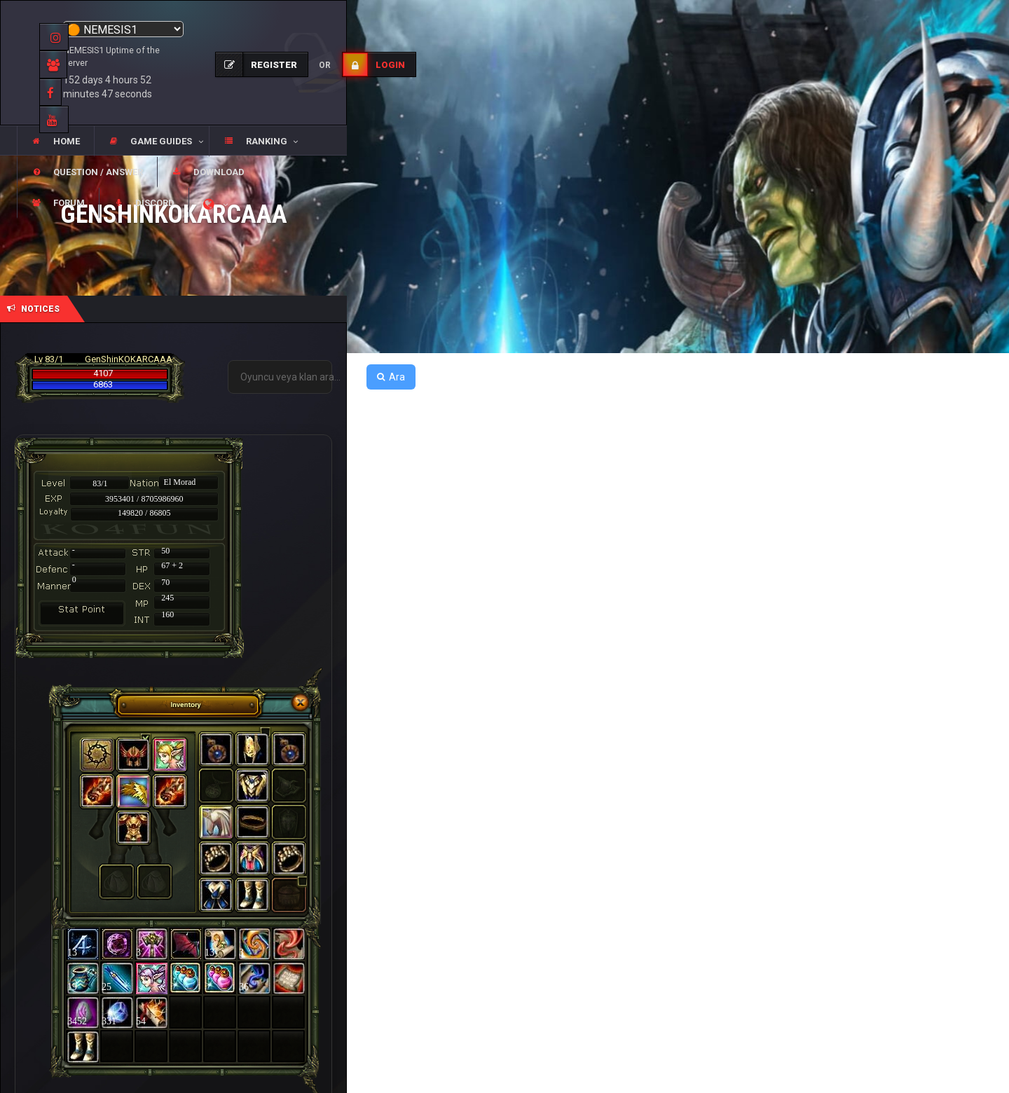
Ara (391, 377)
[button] (151, 141)
